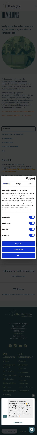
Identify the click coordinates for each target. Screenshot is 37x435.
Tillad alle (18, 244)
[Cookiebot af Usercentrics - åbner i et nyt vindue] (26, 178)
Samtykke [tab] (6, 184)
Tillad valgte (18, 249)
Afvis (18, 255)
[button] (32, 430)
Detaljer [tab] (18, 184)
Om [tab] (30, 184)
